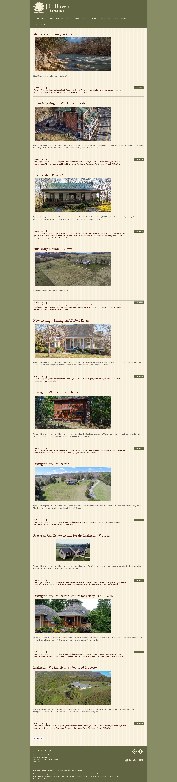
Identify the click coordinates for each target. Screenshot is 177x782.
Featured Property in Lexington (92, 90)
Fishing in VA (108, 233)
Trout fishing (60, 92)
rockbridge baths (49, 92)
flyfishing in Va (119, 233)
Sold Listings (89, 18)
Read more (139, 88)
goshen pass (109, 90)
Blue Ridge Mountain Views (52, 249)
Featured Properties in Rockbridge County (64, 90)
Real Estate (81, 164)
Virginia (109, 164)
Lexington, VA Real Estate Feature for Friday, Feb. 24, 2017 (73, 596)
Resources (105, 18)
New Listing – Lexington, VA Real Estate (61, 320)
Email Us (36, 762)
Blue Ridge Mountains (42, 162)
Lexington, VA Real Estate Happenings (60, 392)
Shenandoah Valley (49, 309)
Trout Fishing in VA (73, 92)
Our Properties (55, 18)
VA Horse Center (92, 453)
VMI (81, 92)
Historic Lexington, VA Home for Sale (59, 103)
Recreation (38, 92)
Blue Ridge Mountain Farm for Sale (46, 305)
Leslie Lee (40, 88)
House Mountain (46, 164)
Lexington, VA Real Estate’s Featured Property (65, 667)
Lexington (56, 164)
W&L (86, 92)
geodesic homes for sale (55, 656)
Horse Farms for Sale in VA (102, 307)
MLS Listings (73, 18)
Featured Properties (41, 90)
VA (96, 164)
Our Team (39, 18)
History (36, 164)
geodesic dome (39, 656)
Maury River (118, 90)
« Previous (38, 738)
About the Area (121, 18)
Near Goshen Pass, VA (48, 175)
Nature (73, 164)
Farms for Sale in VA (84, 305)
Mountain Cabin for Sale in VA (69, 235)
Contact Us (41, 24)
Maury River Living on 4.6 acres (55, 34)
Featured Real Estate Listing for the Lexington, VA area (71, 535)
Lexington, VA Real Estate (51, 464)
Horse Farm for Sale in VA (81, 307)
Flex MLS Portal (45, 778)
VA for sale (101, 164)
